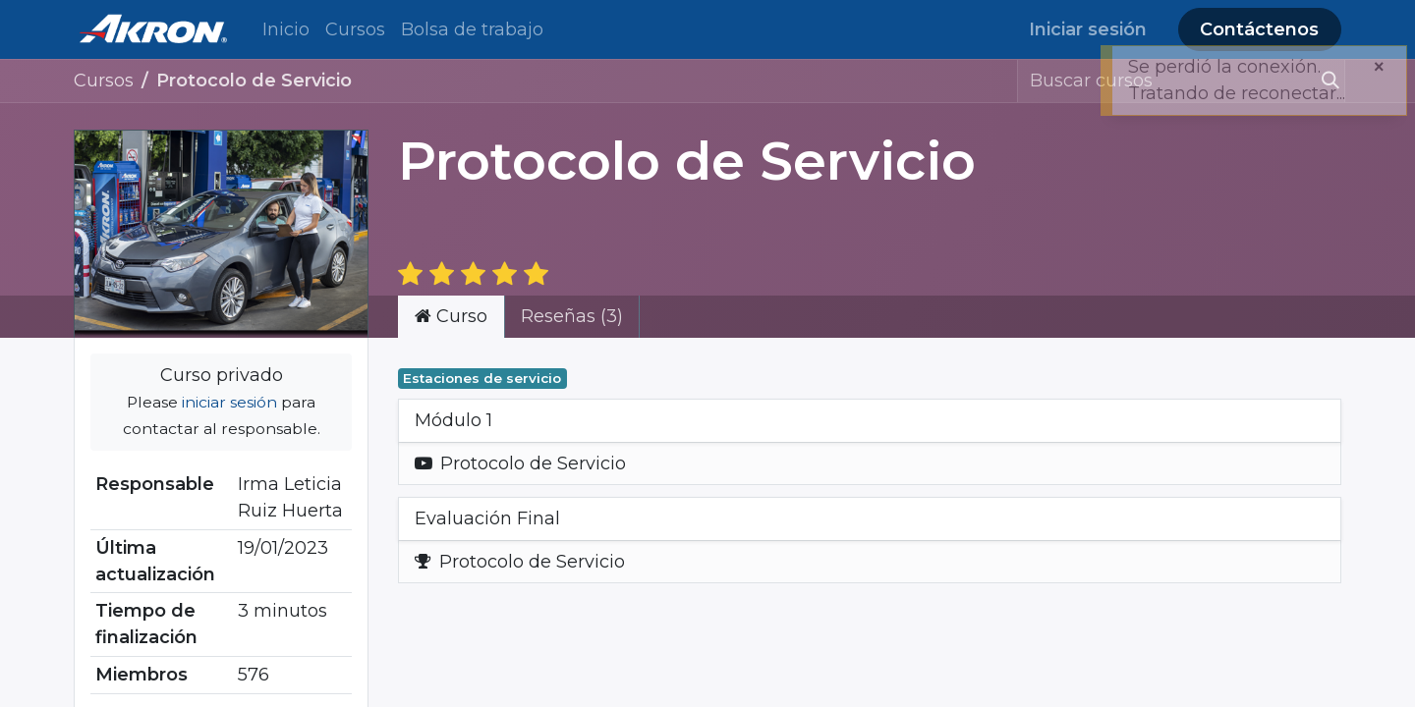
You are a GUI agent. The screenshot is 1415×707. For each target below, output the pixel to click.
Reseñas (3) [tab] (572, 316)
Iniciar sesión (1088, 29)
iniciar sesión (229, 402)
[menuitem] (286, 30)
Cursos (104, 80)
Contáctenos (1259, 29)
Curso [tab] (451, 316)
